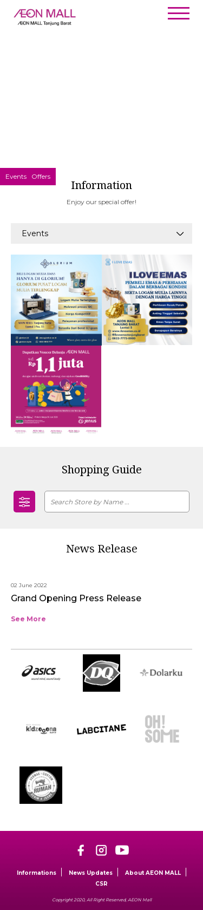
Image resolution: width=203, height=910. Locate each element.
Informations (36, 872)
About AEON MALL (153, 872)
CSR (101, 883)
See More (28, 619)
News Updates (91, 872)
